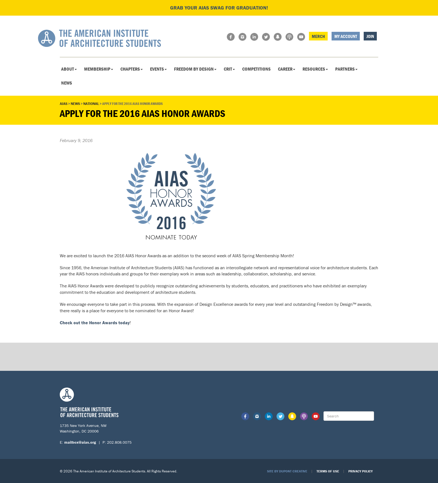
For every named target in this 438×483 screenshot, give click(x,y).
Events (158, 69)
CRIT (229, 69)
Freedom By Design (195, 69)
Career (286, 69)
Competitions (256, 69)
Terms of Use (327, 471)
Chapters (131, 69)
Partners (346, 69)
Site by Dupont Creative (287, 471)
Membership (98, 69)
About (69, 69)
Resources (315, 69)
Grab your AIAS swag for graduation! (219, 7)
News (66, 83)
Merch (318, 36)
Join (370, 36)
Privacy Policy (360, 471)
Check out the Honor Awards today (95, 322)
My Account (345, 36)
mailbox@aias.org (80, 442)
